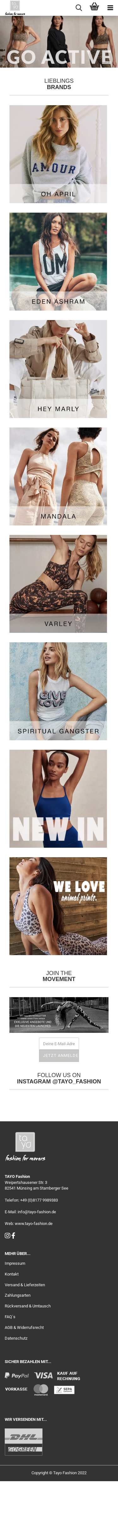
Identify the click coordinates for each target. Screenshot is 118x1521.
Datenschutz (16, 1378)
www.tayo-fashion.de (34, 1263)
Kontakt (12, 1314)
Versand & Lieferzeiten (25, 1324)
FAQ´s (10, 1356)
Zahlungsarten (18, 1335)
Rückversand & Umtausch (28, 1345)
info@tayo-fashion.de (37, 1251)
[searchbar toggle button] (79, 8)
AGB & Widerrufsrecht (24, 1367)
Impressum (15, 1303)
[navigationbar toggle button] (110, 8)
